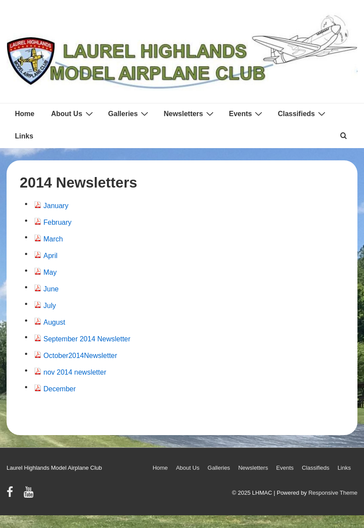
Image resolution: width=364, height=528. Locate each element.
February (57, 222)
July (49, 305)
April (50, 255)
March (53, 239)
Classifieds (302, 113)
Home (24, 113)
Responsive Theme (332, 492)
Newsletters (190, 113)
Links (24, 136)
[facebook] (12, 495)
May (50, 272)
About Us (73, 113)
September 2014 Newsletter (86, 339)
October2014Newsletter (80, 355)
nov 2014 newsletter (74, 372)
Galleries (129, 113)
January (55, 205)
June (51, 289)
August (54, 322)
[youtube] (30, 495)
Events (246, 113)
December (59, 389)
